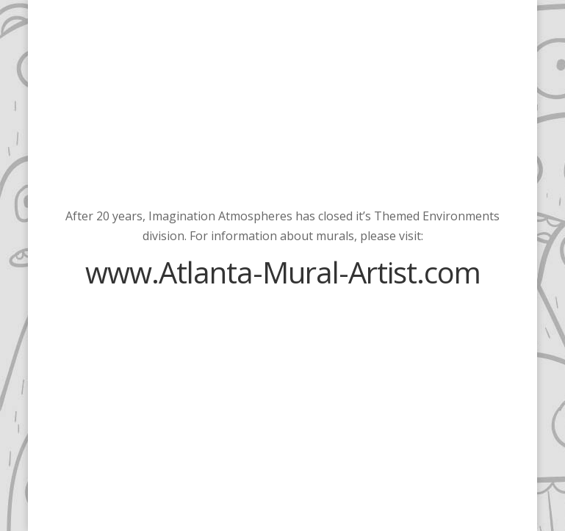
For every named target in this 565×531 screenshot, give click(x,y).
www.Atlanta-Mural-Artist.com (283, 272)
